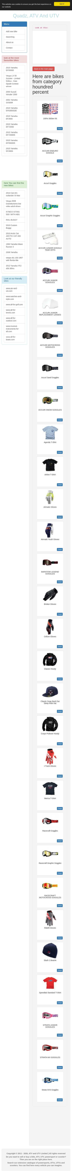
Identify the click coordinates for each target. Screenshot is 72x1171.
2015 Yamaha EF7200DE (11, 133)
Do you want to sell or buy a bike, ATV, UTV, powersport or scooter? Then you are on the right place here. (36, 1158)
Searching (10, 37)
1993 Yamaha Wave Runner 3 (14, 245)
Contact (9, 48)
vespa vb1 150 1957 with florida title (14, 259)
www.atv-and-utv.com (11, 289)
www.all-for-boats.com (11, 338)
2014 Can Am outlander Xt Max (13, 194)
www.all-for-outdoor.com (11, 319)
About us (9, 42)
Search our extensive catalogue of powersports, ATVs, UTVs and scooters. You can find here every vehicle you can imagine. (36, 1164)
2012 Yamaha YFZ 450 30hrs (13, 267)
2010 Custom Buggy (11, 226)
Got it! (62, 4)
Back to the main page (43, 69)
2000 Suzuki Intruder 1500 (11, 93)
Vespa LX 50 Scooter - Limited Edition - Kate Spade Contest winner (13, 81)
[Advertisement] (14, 170)
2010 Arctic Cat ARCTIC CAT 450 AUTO (13, 236)
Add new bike (11, 31)
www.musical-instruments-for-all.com (12, 329)
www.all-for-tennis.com (11, 311)
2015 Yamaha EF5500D (11, 69)
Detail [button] (60, 129)
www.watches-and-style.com (14, 297)
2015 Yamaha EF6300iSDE (11, 109)
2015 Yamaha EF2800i (11, 149)
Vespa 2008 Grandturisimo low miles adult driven (13, 203)
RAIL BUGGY (11, 220)
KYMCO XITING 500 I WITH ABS (13, 213)
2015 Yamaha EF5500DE (11, 141)
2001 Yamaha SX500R (11, 101)
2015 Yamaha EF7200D (11, 125)
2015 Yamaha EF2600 (11, 117)
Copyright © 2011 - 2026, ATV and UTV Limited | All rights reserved (36, 1153)
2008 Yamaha (11, 252)
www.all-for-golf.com (14, 304)
